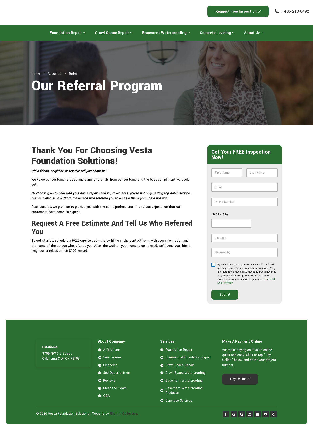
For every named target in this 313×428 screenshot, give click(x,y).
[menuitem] (67, 33)
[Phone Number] (244, 202)
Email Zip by (219, 214)
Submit (224, 294)
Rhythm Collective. (124, 413)
